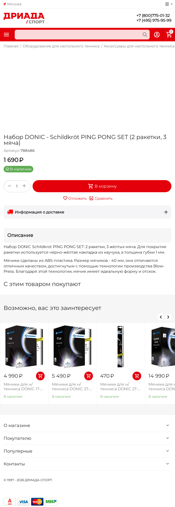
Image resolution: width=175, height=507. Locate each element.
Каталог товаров (6, 34)
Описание (20, 235)
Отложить (75, 198)
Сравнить (100, 198)
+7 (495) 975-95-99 (153, 20)
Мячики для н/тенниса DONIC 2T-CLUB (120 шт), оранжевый (71, 386)
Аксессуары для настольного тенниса (139, 46)
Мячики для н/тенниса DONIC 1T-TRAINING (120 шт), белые (22, 386)
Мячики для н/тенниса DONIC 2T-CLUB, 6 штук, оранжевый (119, 386)
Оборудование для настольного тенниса (61, 46)
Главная (11, 46)
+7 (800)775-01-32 (153, 15)
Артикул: (12, 150)
